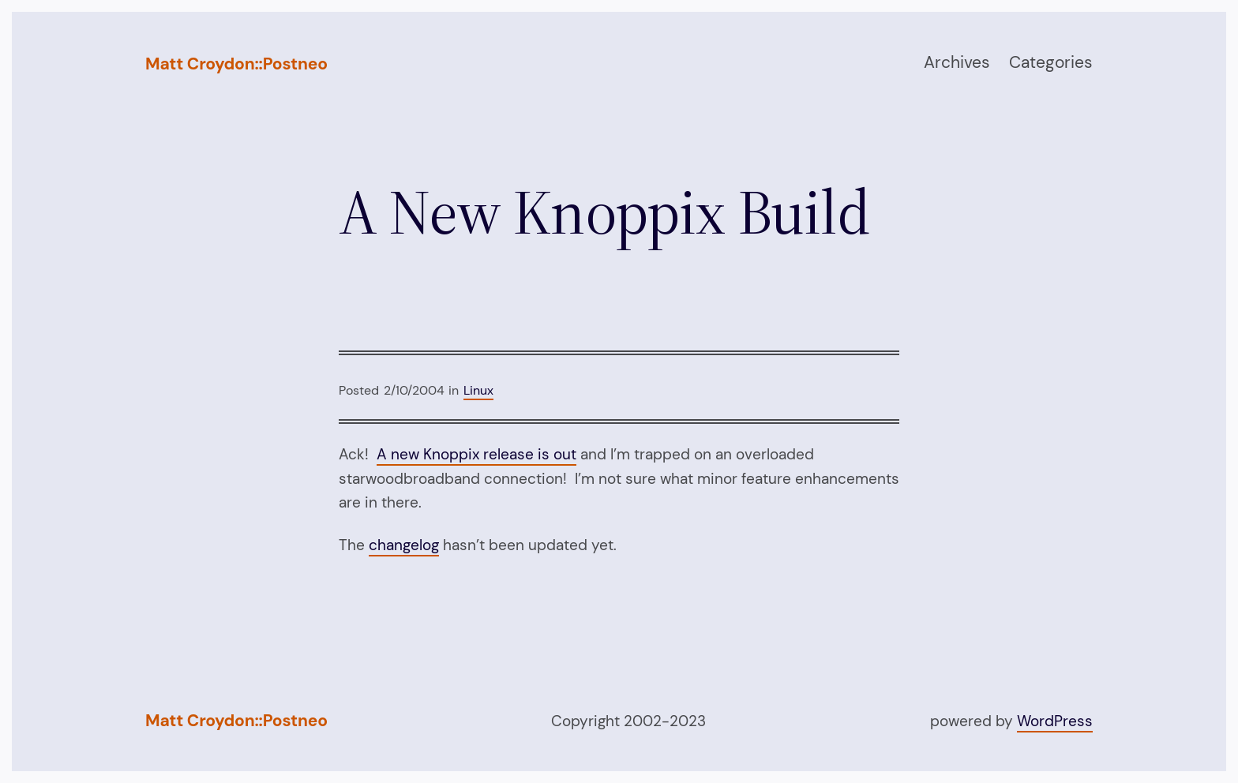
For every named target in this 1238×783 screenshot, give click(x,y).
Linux (478, 390)
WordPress (1055, 721)
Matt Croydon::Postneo (236, 64)
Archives (957, 62)
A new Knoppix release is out (476, 454)
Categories (1051, 62)
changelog (404, 545)
